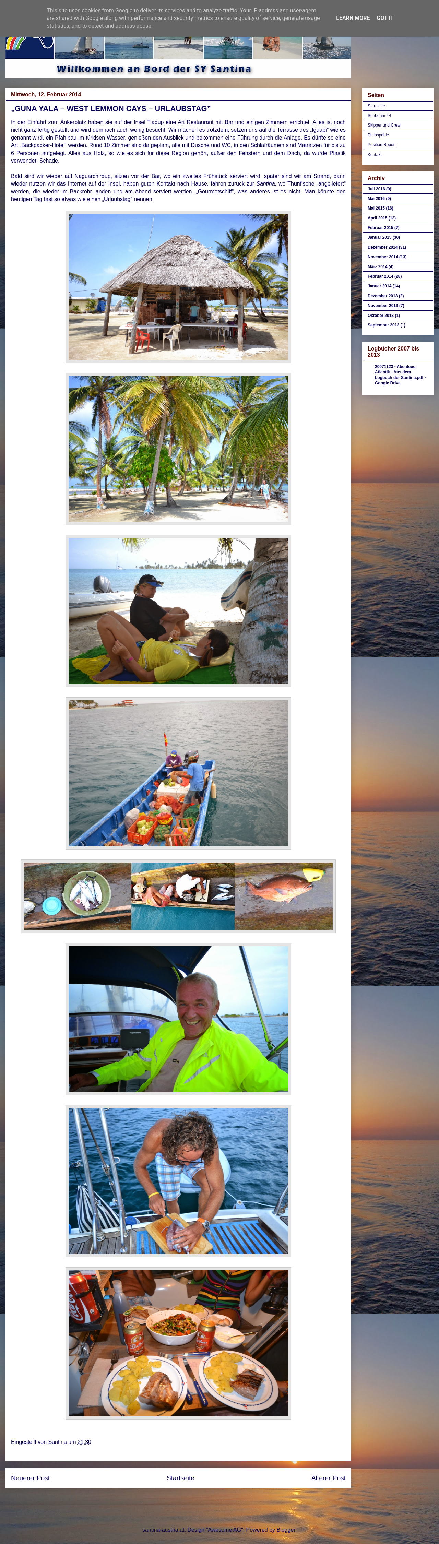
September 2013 (383, 325)
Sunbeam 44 (379, 115)
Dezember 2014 (383, 247)
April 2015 (377, 218)
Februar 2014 (380, 276)
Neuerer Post (30, 1478)
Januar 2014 (379, 286)
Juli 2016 (376, 189)
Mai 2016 (376, 198)
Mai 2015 (376, 208)
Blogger (285, 1530)
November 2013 (383, 305)
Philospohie (378, 135)
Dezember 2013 (383, 296)
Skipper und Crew (384, 125)
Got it (385, 18)
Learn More (353, 18)
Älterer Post (328, 1478)
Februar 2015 (380, 227)
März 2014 (377, 266)
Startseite (180, 1478)
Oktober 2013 (381, 315)
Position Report (382, 144)
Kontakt (375, 154)
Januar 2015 (379, 237)
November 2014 (383, 256)
